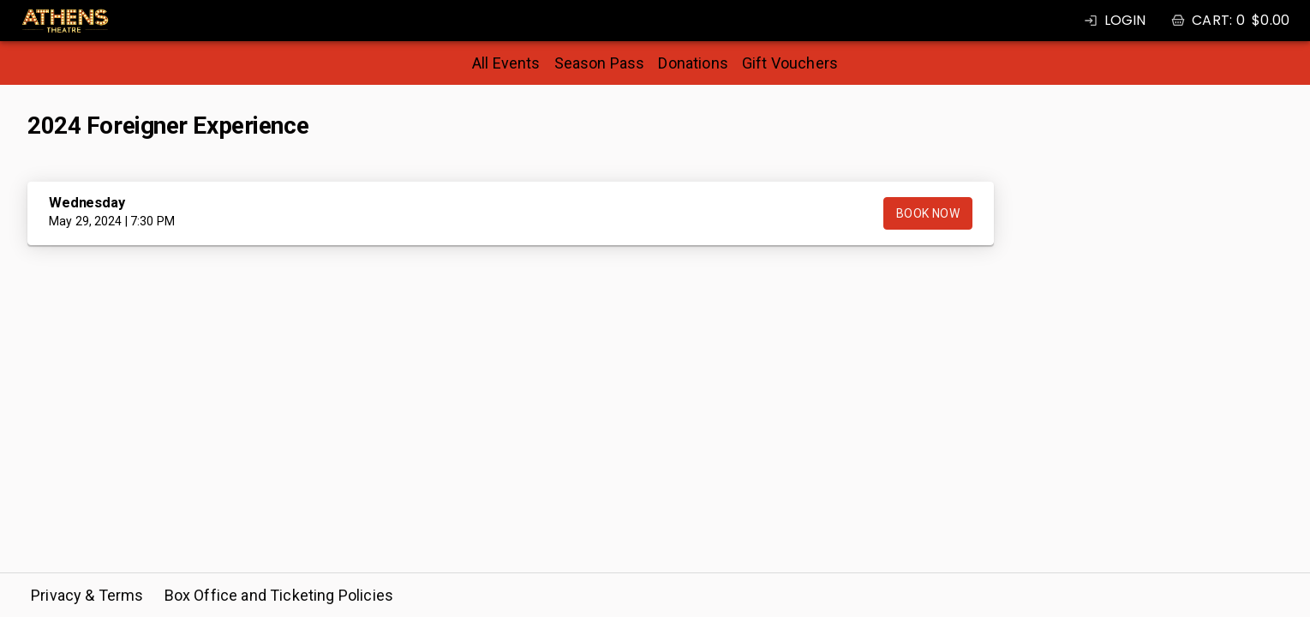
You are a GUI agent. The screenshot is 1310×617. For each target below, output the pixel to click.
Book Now (928, 213)
